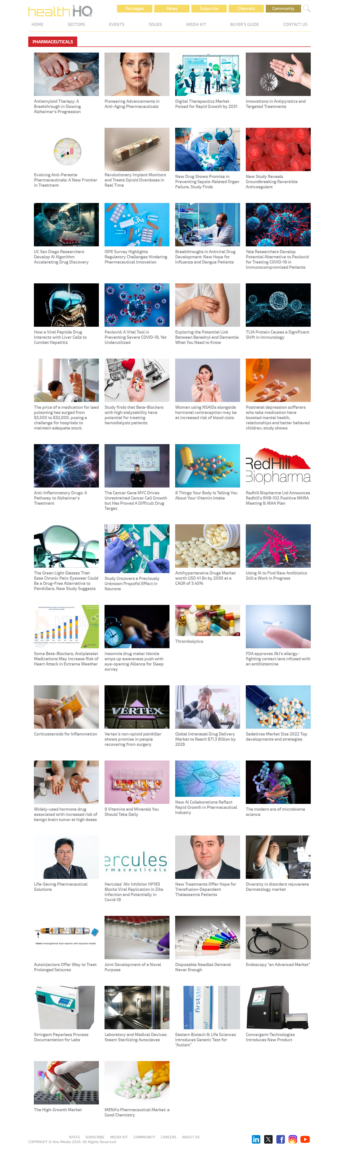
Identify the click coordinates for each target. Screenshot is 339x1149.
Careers (168, 1137)
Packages (134, 8)
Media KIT (119, 1137)
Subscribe (209, 8)
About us (191, 1137)
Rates (172, 8)
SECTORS (76, 24)
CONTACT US (295, 24)
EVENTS (116, 24)
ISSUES (155, 24)
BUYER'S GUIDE (244, 24)
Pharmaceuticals (52, 42)
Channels (246, 8)
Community (283, 8)
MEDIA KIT (196, 24)
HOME (37, 24)
